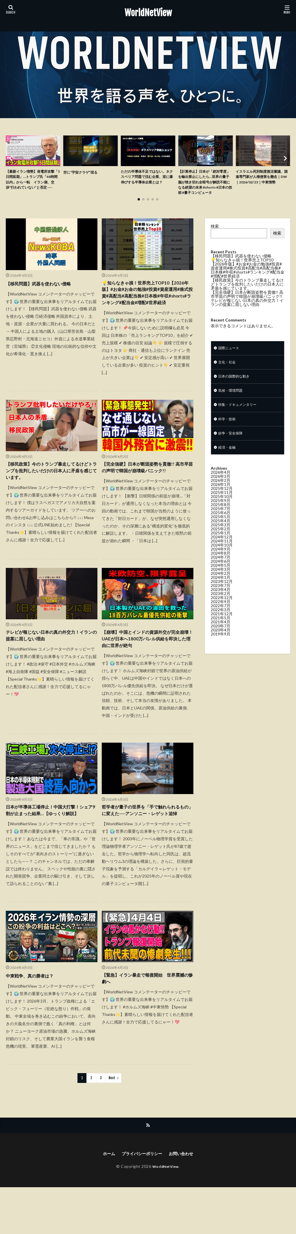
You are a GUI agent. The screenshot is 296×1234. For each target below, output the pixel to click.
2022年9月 (220, 618)
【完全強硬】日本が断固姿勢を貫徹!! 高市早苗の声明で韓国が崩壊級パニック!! (146, 495)
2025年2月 (220, 545)
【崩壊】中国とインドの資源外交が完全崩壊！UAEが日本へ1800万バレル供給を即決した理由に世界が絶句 (146, 673)
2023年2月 (220, 609)
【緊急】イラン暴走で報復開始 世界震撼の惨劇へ (146, 1025)
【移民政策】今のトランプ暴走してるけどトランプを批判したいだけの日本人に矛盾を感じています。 (50, 495)
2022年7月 (220, 622)
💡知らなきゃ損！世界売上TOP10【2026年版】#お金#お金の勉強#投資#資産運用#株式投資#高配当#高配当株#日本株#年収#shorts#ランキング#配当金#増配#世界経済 (147, 309)
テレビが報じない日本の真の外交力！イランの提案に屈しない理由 (50, 669)
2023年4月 (220, 605)
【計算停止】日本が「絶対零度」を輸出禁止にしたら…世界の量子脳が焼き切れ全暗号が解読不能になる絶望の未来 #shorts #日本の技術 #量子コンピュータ (205, 187)
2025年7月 (220, 525)
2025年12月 (222, 504)
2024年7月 (220, 573)
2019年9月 (220, 650)
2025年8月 (220, 520)
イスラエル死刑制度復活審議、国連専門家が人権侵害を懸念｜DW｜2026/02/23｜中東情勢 (262, 181)
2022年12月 (222, 614)
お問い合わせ (185, 1200)
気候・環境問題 (232, 403)
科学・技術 (228, 433)
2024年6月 (220, 577)
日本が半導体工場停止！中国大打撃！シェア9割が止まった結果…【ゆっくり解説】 (51, 851)
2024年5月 (220, 581)
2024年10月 (222, 561)
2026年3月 (220, 492)
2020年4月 (220, 646)
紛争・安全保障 (232, 448)
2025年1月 (220, 549)
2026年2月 (220, 496)
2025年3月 (220, 541)
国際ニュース (230, 358)
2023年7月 (220, 601)
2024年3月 (220, 585)
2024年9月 (220, 565)
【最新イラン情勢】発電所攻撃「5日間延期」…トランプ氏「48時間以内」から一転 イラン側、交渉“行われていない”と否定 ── (33, 184)
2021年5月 (220, 634)
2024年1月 (220, 593)
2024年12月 (222, 553)
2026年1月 (220, 500)
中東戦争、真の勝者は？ (34, 1021)
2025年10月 (222, 512)
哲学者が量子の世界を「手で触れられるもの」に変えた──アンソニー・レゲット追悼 (147, 851)
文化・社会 (228, 373)
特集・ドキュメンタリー (240, 418)
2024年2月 (220, 589)
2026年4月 (220, 488)
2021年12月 (222, 630)
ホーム (104, 1200)
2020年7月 (220, 642)
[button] (11, 163)
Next (112, 1123)
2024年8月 (220, 569)
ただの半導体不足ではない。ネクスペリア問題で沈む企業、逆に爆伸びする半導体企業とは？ (147, 181)
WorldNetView (148, 13)
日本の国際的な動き (236, 388)
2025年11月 (222, 508)
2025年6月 (220, 529)
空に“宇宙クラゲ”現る (83, 172)
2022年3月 (220, 626)
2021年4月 (220, 638)
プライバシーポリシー (141, 1200)
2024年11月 (222, 557)
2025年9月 (220, 516)
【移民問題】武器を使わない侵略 (45, 293)
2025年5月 (220, 533)
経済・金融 (228, 463)
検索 (215, 236)
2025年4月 (220, 537)
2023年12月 (222, 597)
